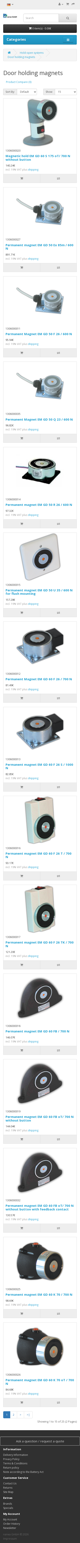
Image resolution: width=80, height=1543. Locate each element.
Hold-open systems (32, 53)
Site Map (8, 1492)
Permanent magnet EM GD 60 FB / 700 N (37, 1031)
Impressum (10, 1538)
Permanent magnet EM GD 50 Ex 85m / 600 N (39, 247)
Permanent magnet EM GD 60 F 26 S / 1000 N (39, 766)
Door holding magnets (21, 57)
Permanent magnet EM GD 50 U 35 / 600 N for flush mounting (39, 592)
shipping (33, 169)
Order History (11, 1524)
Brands (7, 1503)
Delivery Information (15, 1455)
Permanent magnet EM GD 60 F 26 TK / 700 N (40, 944)
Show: (49, 92)
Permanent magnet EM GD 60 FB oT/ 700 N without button (40, 1118)
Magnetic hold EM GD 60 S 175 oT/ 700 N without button (38, 158)
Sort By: (10, 92)
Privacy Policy (11, 1459)
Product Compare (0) (18, 82)
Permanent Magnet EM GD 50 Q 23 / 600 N (39, 419)
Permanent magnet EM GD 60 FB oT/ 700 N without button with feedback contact (40, 1207)
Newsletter (9, 1528)
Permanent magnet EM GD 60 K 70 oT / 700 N (40, 1382)
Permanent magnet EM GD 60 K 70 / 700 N (39, 1294)
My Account (10, 1519)
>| (28, 1415)
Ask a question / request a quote (40, 1441)
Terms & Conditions (15, 1463)
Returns (7, 1487)
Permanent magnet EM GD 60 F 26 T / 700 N (38, 855)
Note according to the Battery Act (23, 1472)
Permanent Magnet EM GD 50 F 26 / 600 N (39, 334)
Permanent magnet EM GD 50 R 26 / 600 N (39, 504)
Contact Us (9, 1483)
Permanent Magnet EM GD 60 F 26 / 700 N (39, 679)
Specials (8, 1508)
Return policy (11, 1467)
